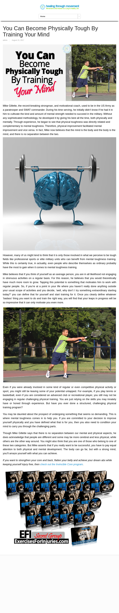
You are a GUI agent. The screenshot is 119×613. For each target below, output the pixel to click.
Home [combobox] (42, 16)
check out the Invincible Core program (61, 464)
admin (5, 40)
